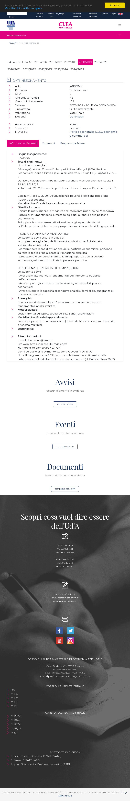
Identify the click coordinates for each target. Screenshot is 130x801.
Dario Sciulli (77, 116)
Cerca (12, 17)
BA (13, 690)
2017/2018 (70, 62)
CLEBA (15, 720)
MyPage (60, 13)
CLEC (14, 698)
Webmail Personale (76, 15)
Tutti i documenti (65, 489)
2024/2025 (77, 69)
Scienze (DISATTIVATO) (25, 760)
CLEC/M (16, 724)
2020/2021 (13, 69)
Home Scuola (39, 15)
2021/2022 (29, 69)
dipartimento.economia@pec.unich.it (68, 676)
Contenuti (48, 143)
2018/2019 (85, 62)
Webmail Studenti (93, 15)
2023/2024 (61, 69)
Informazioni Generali (23, 143)
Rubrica (104, 13)
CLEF (14, 702)
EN (120, 13)
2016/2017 (55, 62)
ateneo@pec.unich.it (68, 597)
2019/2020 (100, 62)
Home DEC (50, 15)
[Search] (17, 13)
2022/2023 (45, 69)
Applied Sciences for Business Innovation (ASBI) (41, 764)
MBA (14, 732)
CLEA (14, 694)
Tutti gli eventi (65, 446)
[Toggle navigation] (119, 25)
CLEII (14, 706)
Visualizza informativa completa (23, 8)
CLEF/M (16, 728)
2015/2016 (40, 62)
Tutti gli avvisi (65, 404)
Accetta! (115, 5)
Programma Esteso (72, 143)
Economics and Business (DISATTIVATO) (36, 756)
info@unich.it (68, 594)
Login (113, 13)
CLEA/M (13, 43)
